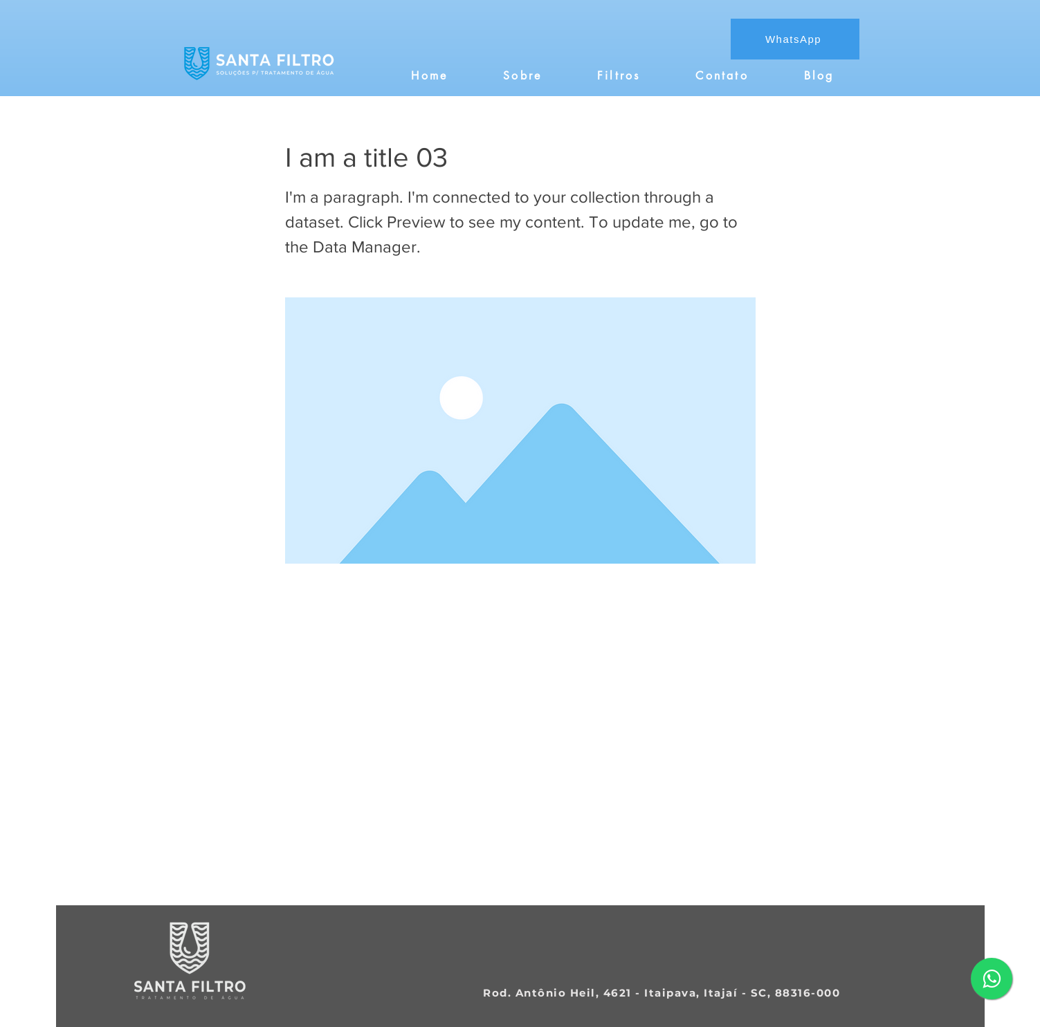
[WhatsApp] (795, 39)
